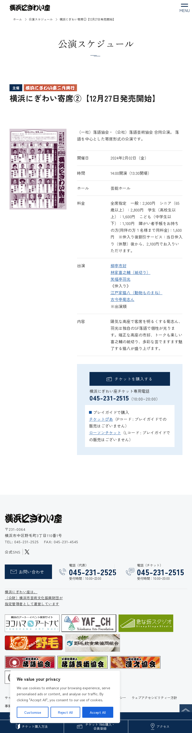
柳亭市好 (118, 265)
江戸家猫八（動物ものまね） (136, 293)
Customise (32, 712)
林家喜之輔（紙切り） (130, 272)
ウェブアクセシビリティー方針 (154, 697)
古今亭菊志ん (122, 299)
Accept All (98, 712)
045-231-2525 (27, 541)
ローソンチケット (105, 433)
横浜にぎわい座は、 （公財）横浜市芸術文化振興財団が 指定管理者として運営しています (34, 597)
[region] (65, 696)
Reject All (65, 712)
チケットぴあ (101, 419)
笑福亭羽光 (120, 279)
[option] (38, 169)
